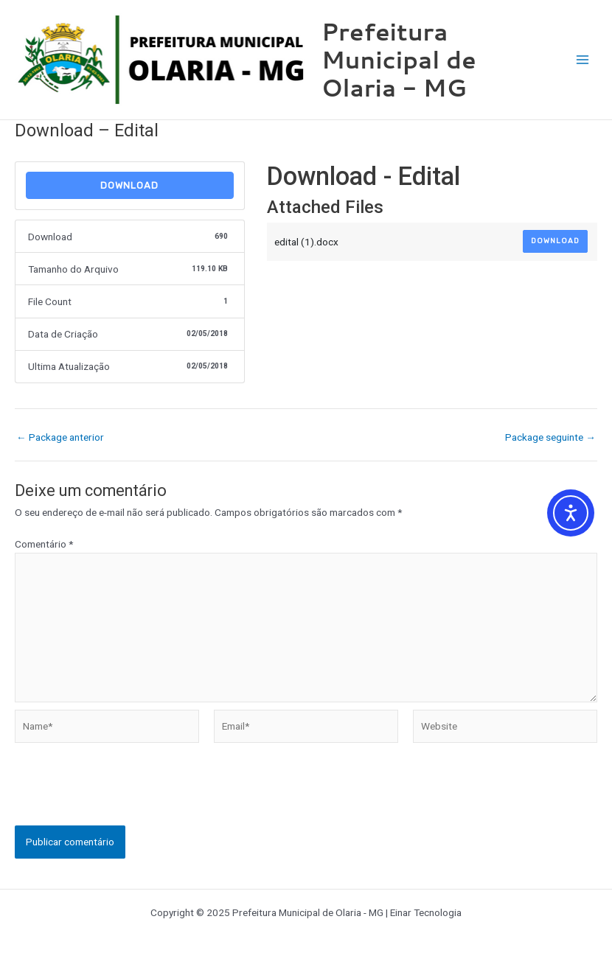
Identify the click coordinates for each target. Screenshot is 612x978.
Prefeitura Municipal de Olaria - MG (398, 60)
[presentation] (127, 796)
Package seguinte (550, 438)
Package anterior (60, 438)
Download (129, 185)
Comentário (44, 544)
